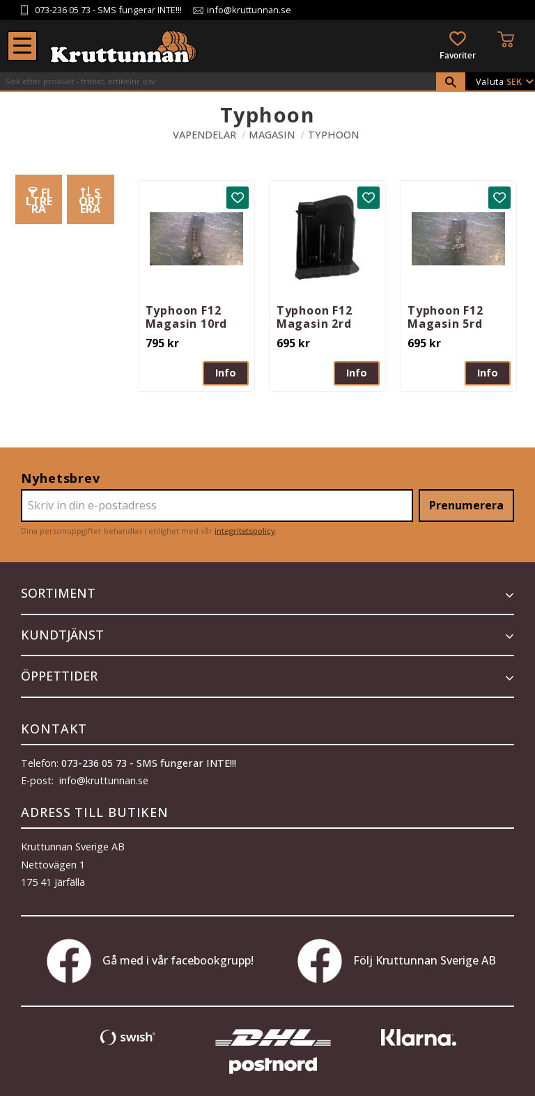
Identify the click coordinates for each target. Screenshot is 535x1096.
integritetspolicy (245, 530)
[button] (22, 46)
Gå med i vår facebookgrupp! (150, 961)
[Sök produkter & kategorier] (218, 81)
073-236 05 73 (63, 10)
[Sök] (450, 82)
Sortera (90, 200)
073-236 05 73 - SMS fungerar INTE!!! (148, 763)
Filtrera (39, 200)
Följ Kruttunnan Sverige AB (396, 961)
